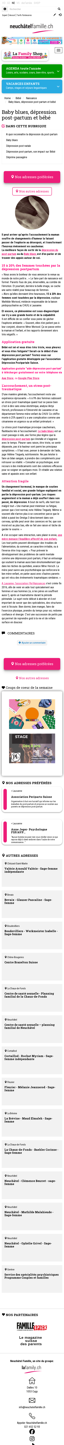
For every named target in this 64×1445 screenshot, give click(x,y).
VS (18, 3)
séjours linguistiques (36, 87)
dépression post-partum (16, 439)
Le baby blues (46, 431)
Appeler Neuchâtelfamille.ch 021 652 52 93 (32, 1422)
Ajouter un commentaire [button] (32, 642)
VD (3, 3)
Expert (4, 15)
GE (8, 3)
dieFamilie (26, 3)
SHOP (37, 3)
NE (13, 3)
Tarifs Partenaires (24, 15)
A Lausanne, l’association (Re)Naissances (23, 583)
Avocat (12, 15)
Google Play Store (28, 378)
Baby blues (30, 254)
